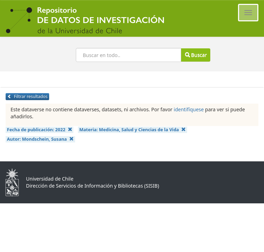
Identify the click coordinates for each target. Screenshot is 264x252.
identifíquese (189, 109)
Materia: (132, 130)
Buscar (196, 54)
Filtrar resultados (27, 96)
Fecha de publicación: (39, 130)
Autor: (40, 139)
